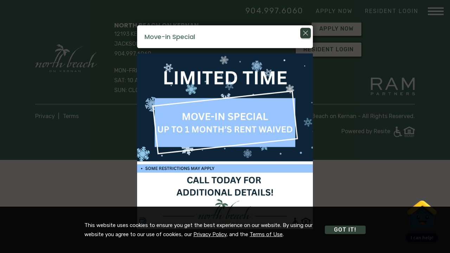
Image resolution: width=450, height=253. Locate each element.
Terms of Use (266, 234)
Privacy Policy (209, 234)
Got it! (345, 229)
